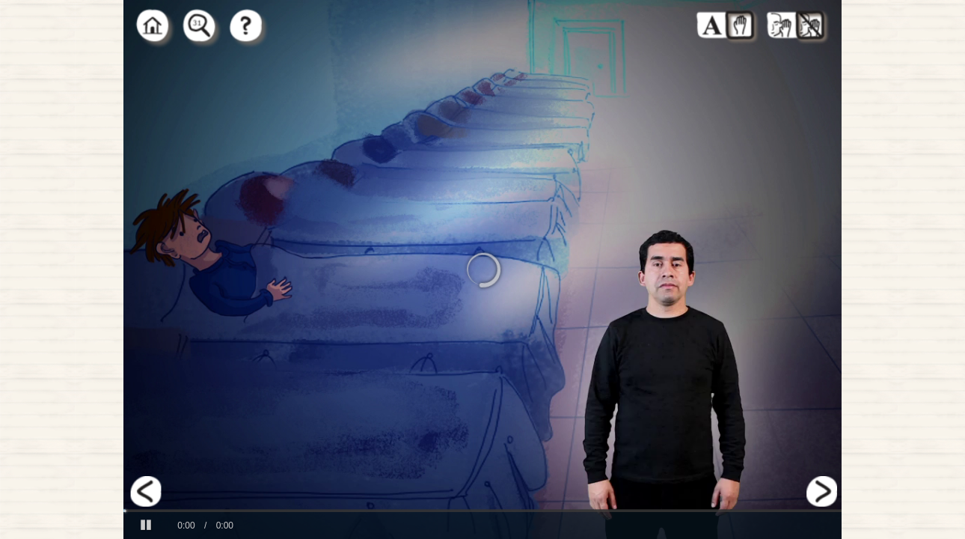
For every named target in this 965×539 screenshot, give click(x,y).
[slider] (482, 510)
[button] (145, 525)
